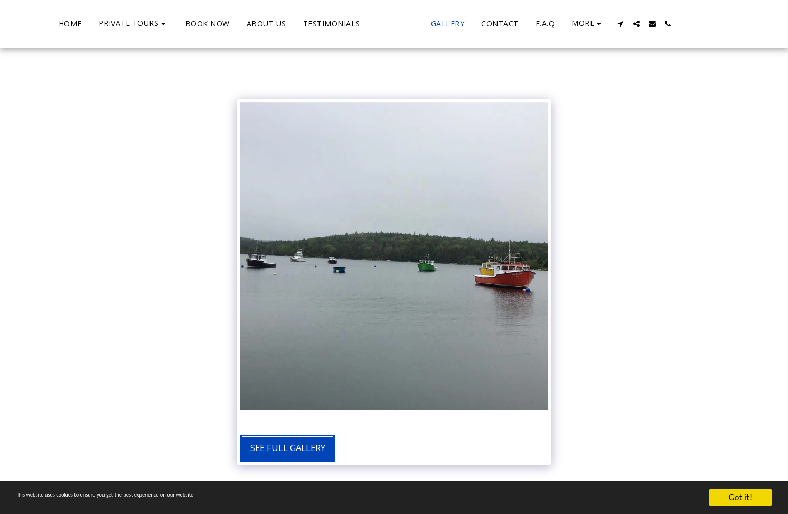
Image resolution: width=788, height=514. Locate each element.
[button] (93, 23)
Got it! (740, 497)
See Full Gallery (287, 448)
